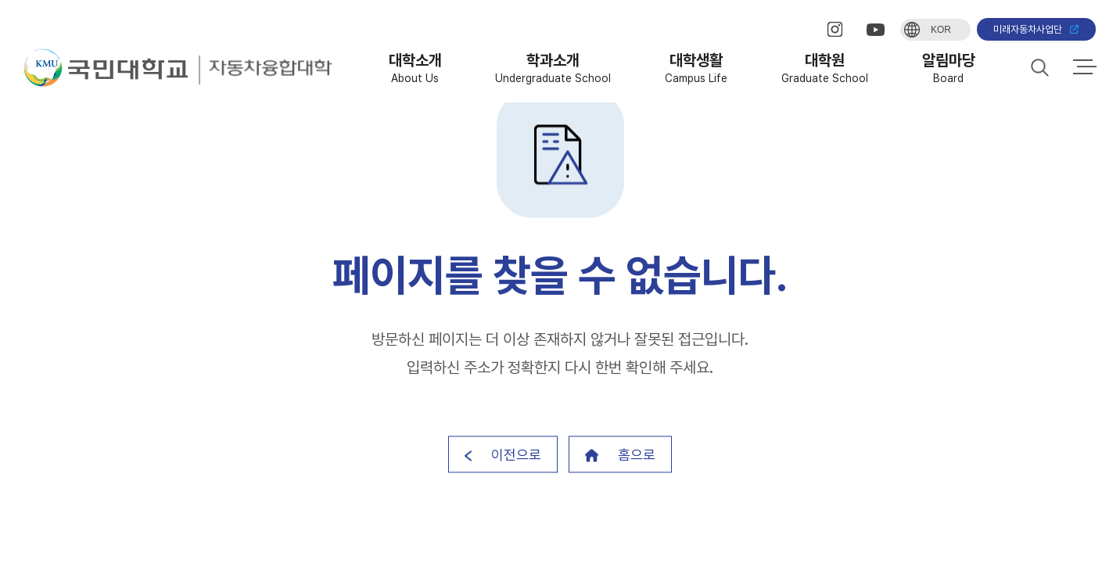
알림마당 (948, 67)
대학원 (824, 67)
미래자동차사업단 (1036, 29)
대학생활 (696, 67)
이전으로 (503, 454)
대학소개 (415, 67)
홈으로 (620, 454)
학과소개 (553, 67)
